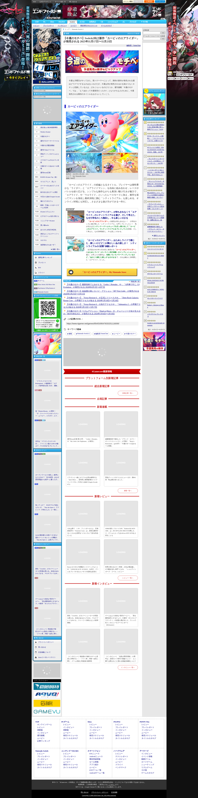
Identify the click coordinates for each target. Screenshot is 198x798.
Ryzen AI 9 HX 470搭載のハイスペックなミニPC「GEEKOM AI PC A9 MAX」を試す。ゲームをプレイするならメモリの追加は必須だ (83, 569)
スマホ (82, 22)
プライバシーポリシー (46, 642)
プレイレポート (48, 25)
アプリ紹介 (94, 765)
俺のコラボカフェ (46, 201)
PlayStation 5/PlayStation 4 (46, 288)
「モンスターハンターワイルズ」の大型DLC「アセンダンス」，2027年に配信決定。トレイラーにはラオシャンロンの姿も (155, 161)
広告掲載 (114, 792)
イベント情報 (146, 756)
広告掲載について (44, 652)
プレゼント (42, 262)
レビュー (36, 25)
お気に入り (138, 1)
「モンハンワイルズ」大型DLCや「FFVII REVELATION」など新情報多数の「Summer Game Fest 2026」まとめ (155, 183)
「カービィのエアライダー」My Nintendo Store (104, 272)
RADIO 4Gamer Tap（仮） (49, 177)
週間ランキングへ (159, 235)
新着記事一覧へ (127, 393)
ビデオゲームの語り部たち (49, 216)
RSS (34, 2)
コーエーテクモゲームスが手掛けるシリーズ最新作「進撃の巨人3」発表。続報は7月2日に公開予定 (155, 217)
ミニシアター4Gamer (47, 221)
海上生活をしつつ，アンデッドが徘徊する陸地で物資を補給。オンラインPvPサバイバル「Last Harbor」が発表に (155, 195)
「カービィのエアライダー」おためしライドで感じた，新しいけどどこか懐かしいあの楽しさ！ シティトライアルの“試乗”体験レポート (111, 243)
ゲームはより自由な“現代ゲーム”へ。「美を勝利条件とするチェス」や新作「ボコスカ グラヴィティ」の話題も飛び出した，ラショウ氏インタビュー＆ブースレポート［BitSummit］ (47, 601)
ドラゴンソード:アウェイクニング (155, 266)
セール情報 (94, 762)
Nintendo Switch (43, 292)
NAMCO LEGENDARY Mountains (155, 324)
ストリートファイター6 (155, 249)
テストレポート (121, 756)
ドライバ (41, 272)
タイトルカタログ (70, 738)
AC (124, 22)
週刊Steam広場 (45, 172)
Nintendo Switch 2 (83, 334)
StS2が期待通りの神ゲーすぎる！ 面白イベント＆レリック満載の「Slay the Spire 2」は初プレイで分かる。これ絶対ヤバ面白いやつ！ (47, 537)
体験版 (40, 730)
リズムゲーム (146, 767)
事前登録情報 (94, 759)
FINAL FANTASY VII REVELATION (155, 282)
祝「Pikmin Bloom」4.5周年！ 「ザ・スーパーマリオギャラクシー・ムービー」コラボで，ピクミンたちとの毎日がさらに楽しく (47, 413)
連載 (70, 334)
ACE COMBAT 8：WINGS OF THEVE (155, 291)
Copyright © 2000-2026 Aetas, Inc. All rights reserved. (99, 795)
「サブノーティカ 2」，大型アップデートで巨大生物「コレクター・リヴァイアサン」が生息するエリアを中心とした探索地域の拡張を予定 (155, 206)
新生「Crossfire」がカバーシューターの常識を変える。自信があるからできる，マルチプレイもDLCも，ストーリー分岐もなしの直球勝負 (47, 571)
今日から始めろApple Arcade (50, 196)
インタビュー (62, 25)
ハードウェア (113, 22)
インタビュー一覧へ (128, 667)
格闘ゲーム (146, 759)
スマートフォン (94, 751)
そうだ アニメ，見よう (48, 181)
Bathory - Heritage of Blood (155, 306)
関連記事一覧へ (136, 281)
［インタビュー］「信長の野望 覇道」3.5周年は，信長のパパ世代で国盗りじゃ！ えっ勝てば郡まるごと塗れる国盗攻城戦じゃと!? (120, 659)
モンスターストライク (155, 298)
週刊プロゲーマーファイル (49, 141)
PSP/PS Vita (144, 722)
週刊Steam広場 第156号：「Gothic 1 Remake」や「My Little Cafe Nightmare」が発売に (83, 440)
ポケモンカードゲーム (155, 273)
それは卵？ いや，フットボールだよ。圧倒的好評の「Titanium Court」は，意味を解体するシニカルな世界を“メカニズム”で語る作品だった (83, 532)
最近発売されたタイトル (88, 25)
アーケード (144, 751)
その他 (144, 770)
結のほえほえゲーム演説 (48, 192)
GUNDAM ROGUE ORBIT (155, 257)
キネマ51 (43, 240)
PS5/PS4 (62, 22)
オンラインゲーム (44, 724)
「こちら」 (111, 784)
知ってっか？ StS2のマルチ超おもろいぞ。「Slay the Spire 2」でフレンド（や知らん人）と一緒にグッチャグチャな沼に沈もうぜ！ (47, 507)
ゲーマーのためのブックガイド (49, 187)
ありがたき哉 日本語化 (48, 230)
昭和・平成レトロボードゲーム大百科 (49, 206)
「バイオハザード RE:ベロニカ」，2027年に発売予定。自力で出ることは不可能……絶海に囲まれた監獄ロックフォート (155, 172)
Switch (72, 22)
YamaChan (101, 334)
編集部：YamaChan (133, 45)
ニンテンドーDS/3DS (69, 751)
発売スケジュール (70, 735)
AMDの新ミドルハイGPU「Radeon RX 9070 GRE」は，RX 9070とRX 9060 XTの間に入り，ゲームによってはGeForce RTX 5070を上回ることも (120, 532)
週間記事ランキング (45, 257)
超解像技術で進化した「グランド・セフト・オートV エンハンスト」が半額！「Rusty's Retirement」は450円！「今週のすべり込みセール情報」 (120, 442)
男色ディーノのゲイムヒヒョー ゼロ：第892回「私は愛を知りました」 (120, 479)
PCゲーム (41, 280)
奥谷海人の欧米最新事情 (48, 127)
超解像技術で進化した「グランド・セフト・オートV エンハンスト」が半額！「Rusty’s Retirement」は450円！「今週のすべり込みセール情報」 (155, 229)
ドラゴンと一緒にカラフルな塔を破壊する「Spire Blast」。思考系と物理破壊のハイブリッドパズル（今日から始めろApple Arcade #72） (82, 481)
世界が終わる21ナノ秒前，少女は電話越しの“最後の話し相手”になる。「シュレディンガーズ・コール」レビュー (120, 569)
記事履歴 (149, 1)
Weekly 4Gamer (45, 132)
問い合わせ (73, 2)
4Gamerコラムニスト (47, 212)
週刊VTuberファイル (47, 150)
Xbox (52, 22)
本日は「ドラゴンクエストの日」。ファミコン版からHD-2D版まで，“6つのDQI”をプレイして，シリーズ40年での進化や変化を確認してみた (47, 443)
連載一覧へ (56, 249)
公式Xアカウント (45, 2)
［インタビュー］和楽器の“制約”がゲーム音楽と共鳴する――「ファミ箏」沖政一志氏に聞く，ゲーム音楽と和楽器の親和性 (47, 631)
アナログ (133, 22)
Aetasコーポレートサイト (47, 657)
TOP (37, 22)
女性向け (92, 22)
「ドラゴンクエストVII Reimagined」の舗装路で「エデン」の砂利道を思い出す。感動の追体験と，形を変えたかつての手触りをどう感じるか (47, 383)
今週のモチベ (45, 136)
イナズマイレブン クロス (155, 315)
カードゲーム (146, 762)
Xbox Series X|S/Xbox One (46, 284)
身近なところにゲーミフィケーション (49, 235)
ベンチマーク (120, 767)
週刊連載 (41, 735)
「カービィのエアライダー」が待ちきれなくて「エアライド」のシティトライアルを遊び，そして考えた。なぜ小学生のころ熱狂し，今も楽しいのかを (111, 215)
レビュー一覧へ (127, 578)
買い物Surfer (44, 225)
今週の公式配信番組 (47, 145)
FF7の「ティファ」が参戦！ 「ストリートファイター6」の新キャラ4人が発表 (155, 138)
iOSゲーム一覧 (95, 770)
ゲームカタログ (106, 25)
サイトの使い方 (60, 2)
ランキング (160, 1)
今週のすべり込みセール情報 (49, 167)
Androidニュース (96, 756)
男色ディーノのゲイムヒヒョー (49, 155)
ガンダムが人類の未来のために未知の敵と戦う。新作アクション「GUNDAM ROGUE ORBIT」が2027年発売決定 (155, 127)
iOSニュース (94, 754)
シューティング (147, 765)
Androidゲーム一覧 (97, 773)
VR (102, 22)
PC (44, 22)
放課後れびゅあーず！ (48, 245)
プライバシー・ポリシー (99, 792)
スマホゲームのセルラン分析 (49, 161)
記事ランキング (43, 741)
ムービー (74, 25)
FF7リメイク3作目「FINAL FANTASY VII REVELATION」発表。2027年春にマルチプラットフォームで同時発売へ (155, 150)
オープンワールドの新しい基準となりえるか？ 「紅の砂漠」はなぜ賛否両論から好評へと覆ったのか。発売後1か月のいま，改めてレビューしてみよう (47, 477)
